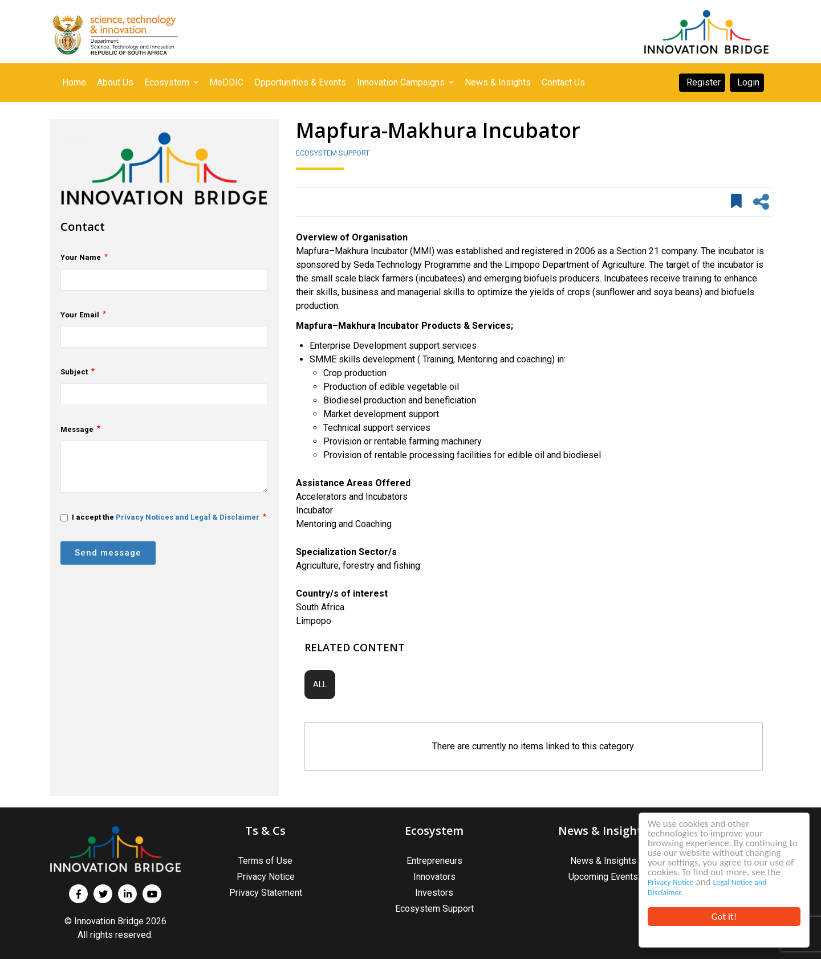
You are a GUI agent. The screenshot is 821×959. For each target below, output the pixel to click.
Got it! (724, 917)
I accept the (159, 517)
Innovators (434, 876)
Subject (74, 372)
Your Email (79, 315)
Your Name (80, 257)
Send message (108, 553)
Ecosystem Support (332, 153)
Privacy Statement (265, 892)
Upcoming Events (603, 876)
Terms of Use (265, 860)
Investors (434, 892)
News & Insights (603, 860)
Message (77, 429)
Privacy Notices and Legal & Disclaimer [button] (187, 517)
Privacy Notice (671, 882)
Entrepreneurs (434, 860)
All (320, 684)
